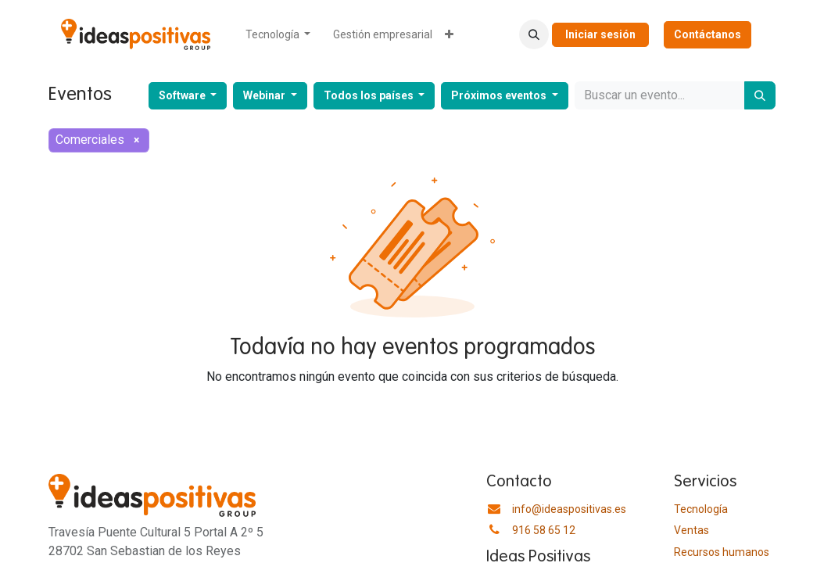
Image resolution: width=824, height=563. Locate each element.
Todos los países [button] (370, 95)
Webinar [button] (265, 95)
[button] (534, 34)
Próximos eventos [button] (500, 95)
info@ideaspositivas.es (569, 509)
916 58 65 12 (543, 530)
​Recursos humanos (721, 552)
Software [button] (183, 95)
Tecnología (701, 509)
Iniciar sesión (600, 34)
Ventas (691, 530)
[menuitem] (278, 34)
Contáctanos (707, 34)
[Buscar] (760, 95)
